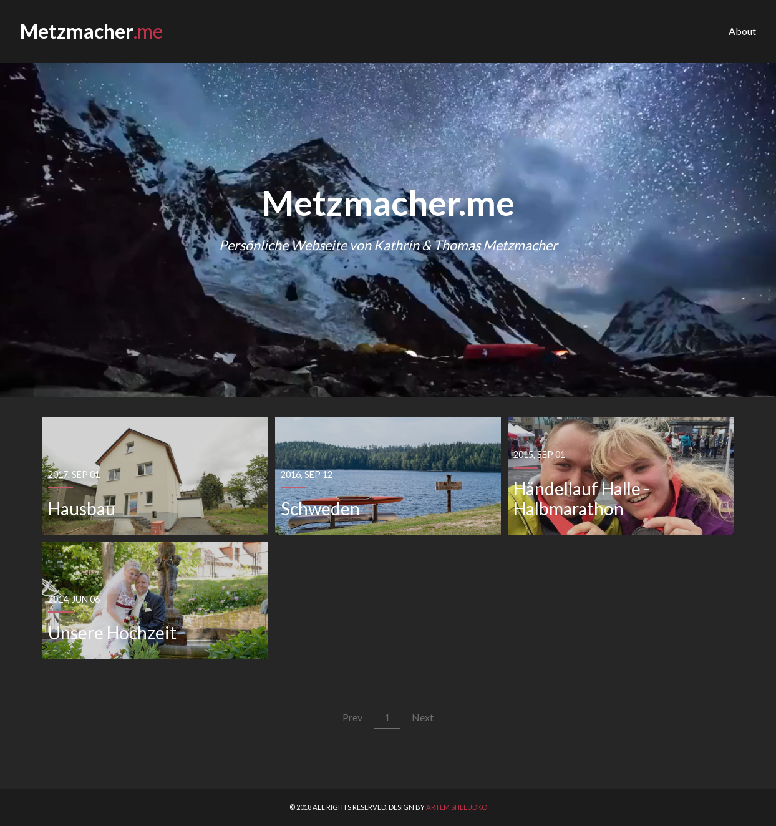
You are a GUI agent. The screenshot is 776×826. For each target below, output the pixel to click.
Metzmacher (91, 31)
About (742, 31)
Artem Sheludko (456, 807)
